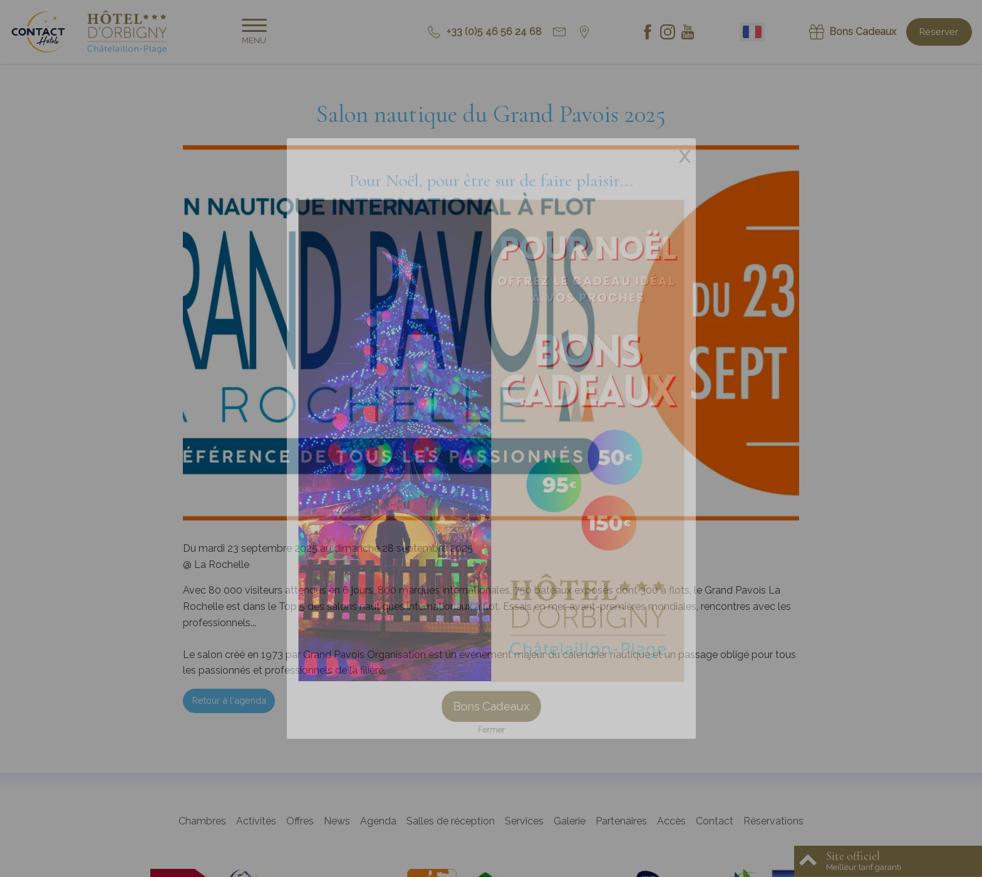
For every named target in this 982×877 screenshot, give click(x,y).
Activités (256, 821)
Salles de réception (450, 821)
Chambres (202, 821)
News (337, 821)
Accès (671, 821)
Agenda (378, 821)
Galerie (570, 821)
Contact (714, 821)
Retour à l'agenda (229, 700)
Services (524, 821)
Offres (300, 821)
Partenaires (621, 821)
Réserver (938, 31)
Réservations (773, 821)
